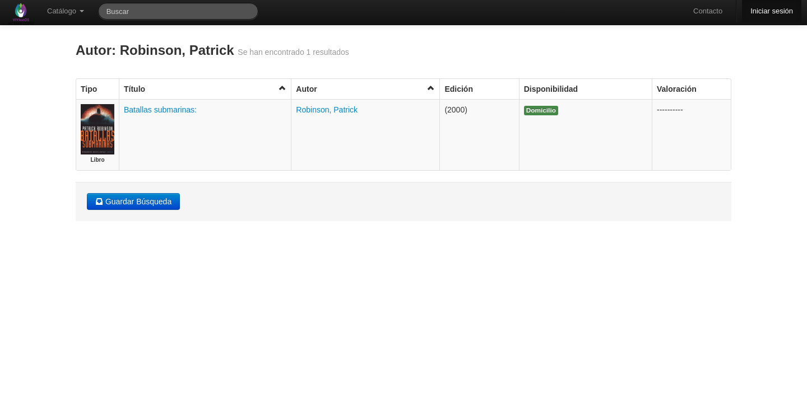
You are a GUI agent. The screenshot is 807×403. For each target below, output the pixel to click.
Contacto (707, 11)
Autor (365, 88)
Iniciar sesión (771, 11)
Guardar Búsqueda (133, 201)
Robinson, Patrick (327, 109)
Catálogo (65, 11)
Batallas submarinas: (160, 109)
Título (205, 88)
